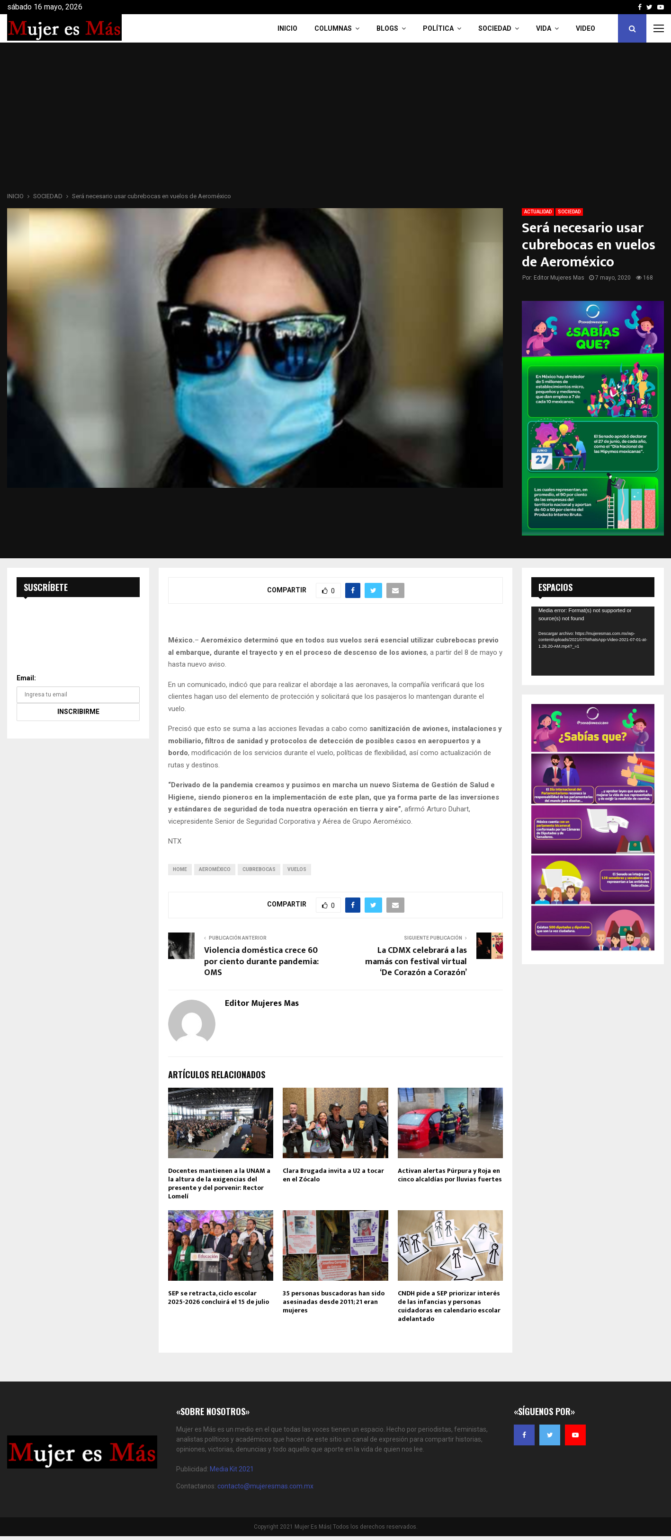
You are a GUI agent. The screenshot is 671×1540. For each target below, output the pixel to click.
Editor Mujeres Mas (559, 277)
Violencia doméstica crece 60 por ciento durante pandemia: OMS (261, 961)
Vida (543, 28)
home (180, 869)
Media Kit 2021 (232, 1469)
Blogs (387, 28)
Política (438, 28)
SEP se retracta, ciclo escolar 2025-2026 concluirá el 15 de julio (218, 1297)
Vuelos (296, 869)
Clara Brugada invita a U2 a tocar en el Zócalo (333, 1175)
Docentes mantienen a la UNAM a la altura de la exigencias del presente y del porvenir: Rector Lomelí (219, 1183)
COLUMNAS (333, 28)
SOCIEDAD (569, 211)
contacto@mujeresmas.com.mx (265, 1486)
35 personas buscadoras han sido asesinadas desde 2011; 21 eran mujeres (334, 1302)
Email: (26, 678)
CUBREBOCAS (259, 869)
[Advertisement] (336, 120)
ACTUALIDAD (538, 211)
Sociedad (494, 28)
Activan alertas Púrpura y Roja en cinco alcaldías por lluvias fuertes (450, 1175)
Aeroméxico (215, 869)
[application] (592, 641)
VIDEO (585, 28)
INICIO (287, 28)
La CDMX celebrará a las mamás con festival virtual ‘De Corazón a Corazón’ (416, 961)
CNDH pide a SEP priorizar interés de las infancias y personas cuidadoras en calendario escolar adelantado (449, 1306)
